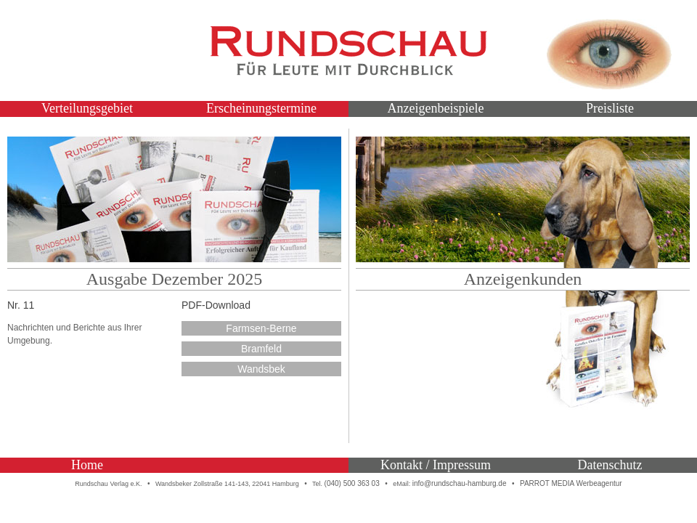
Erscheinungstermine (261, 108)
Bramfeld (261, 348)
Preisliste (610, 108)
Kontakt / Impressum (435, 465)
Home (87, 465)
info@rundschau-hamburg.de (459, 483)
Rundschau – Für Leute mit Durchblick (348, 50)
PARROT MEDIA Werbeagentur (571, 483)
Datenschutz (610, 465)
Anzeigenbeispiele (436, 108)
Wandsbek (261, 369)
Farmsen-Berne (261, 328)
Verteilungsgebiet (87, 108)
